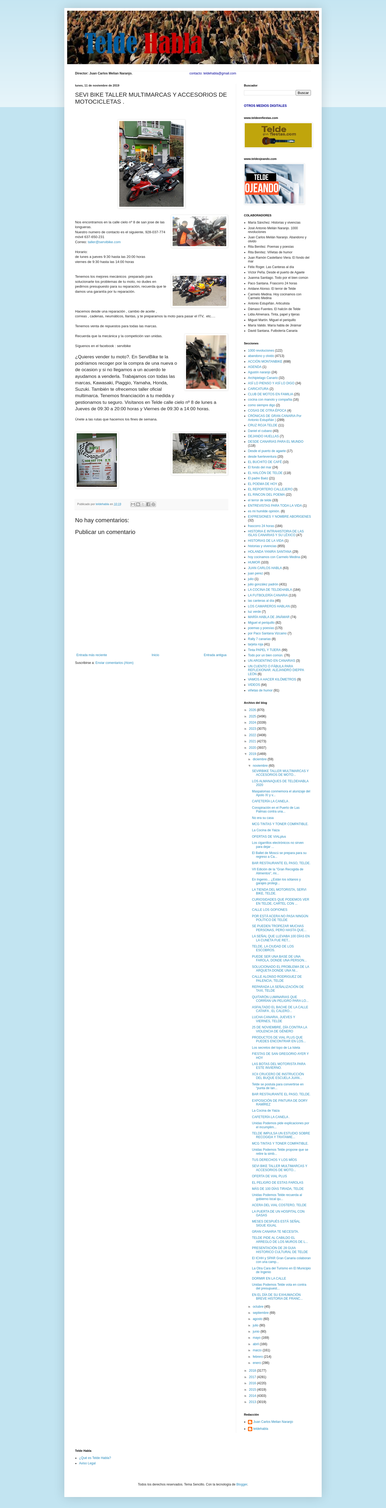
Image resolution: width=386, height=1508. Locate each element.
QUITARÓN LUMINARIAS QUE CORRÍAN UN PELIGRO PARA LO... (280, 999)
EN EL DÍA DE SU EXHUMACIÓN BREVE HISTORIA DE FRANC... (277, 1296)
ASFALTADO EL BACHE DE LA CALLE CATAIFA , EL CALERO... (280, 1009)
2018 (253, 1370)
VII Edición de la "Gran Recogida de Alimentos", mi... (277, 871)
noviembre (261, 766)
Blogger (241, 1484)
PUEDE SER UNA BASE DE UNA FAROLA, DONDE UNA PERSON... (279, 958)
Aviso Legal (87, 1463)
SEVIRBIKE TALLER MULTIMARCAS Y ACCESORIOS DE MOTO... (280, 773)
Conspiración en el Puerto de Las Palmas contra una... (275, 809)
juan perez (255, 573)
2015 (253, 1390)
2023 (253, 729)
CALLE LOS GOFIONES (269, 910)
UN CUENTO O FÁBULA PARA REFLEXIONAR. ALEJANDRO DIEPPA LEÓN (276, 670)
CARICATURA (258, 389)
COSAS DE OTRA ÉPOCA (267, 410)
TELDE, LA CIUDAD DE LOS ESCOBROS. (273, 948)
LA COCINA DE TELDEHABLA (270, 590)
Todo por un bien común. (265, 655)
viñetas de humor (260, 690)
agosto (258, 1319)
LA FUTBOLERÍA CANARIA (268, 595)
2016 (253, 1383)
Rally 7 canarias (259, 639)
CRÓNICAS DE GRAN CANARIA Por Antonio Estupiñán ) (274, 418)
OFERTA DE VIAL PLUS (269, 1176)
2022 (253, 735)
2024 (253, 722)
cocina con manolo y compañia (270, 399)
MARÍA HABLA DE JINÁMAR (269, 617)
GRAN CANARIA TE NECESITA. (275, 1232)
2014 (253, 1396)
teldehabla (260, 1429)
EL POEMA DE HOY (262, 484)
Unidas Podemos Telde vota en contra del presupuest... (279, 1286)
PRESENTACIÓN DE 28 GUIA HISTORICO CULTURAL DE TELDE (280, 1250)
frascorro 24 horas (261, 526)
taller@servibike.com (104, 242)
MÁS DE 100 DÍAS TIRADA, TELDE (278, 1189)
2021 (253, 741)
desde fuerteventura (262, 456)
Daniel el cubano (260, 431)
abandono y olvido (261, 356)
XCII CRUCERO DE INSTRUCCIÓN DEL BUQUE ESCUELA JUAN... (278, 1076)
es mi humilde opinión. (264, 511)
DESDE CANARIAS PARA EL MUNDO (275, 441)
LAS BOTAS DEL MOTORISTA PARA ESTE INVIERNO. (278, 1066)
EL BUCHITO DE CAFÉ (265, 462)
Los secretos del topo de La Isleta (276, 1048)
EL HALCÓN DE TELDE (265, 473)
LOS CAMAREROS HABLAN (269, 606)
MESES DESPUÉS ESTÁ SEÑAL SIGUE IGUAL (276, 1223)
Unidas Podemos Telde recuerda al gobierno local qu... (277, 1197)
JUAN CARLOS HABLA (265, 568)
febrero (258, 1357)
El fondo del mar (259, 467)
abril (256, 1344)
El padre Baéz (258, 478)
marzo (258, 1350)
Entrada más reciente (91, 655)
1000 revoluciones (261, 350)
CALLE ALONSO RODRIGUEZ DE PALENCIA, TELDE (277, 978)
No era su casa (263, 818)
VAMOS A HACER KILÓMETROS (272, 679)
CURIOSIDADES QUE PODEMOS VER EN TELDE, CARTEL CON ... (280, 901)
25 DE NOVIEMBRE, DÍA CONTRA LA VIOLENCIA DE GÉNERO (279, 1029)
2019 (253, 754)
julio (251, 579)
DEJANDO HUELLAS (263, 436)
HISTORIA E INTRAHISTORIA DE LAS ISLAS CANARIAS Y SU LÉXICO (276, 533)
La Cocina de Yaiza (266, 830)
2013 (253, 1402)
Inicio (155, 655)
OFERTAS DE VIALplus (269, 836)
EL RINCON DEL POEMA (266, 495)
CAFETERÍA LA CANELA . (271, 801)
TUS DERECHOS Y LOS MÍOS (274, 1160)
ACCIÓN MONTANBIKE (265, 361)
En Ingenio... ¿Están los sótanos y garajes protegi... (276, 881)
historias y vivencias (262, 546)
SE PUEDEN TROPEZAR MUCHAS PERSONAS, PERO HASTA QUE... (279, 928)
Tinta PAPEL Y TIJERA (264, 650)
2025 (253, 716)
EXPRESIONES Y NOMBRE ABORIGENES (279, 516)
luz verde (254, 612)
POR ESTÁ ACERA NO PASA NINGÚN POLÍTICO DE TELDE (280, 918)
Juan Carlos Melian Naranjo (273, 1422)
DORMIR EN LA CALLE (269, 1278)
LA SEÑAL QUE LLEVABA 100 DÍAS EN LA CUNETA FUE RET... (281, 938)
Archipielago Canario (263, 378)
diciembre (260, 759)
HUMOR (254, 562)
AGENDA (255, 367)
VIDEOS (254, 685)
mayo (257, 1338)
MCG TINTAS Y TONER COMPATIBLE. (280, 824)
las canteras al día (261, 601)
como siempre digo (261, 405)
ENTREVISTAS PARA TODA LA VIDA (275, 505)
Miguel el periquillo (261, 623)
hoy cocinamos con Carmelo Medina (274, 557)
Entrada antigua (215, 655)
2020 (253, 748)
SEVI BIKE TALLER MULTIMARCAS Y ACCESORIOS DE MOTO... (279, 1168)
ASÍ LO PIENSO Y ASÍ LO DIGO (271, 383)
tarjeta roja (255, 644)
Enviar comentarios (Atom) (114, 663)
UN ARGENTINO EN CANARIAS (271, 661)
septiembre (261, 1313)
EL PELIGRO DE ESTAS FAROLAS (277, 1182)
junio (257, 1331)
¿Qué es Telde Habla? (95, 1458)
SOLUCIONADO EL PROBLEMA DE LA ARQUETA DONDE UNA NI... (280, 968)
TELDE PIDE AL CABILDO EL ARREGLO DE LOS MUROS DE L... (280, 1239)
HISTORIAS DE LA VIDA (266, 541)
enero (257, 1363)
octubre (258, 1306)
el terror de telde (259, 500)
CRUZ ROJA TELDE (262, 425)
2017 (253, 1377)
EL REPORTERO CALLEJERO (270, 489)
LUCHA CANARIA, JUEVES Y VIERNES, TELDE (273, 1019)
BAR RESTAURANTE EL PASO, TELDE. (281, 863)
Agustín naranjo (259, 372)
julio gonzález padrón (263, 584)
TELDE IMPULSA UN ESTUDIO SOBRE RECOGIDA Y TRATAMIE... (281, 1135)
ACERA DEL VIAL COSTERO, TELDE (279, 1205)
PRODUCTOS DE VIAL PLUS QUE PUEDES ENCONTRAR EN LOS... (279, 1039)
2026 (253, 710)
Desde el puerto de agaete (267, 451)
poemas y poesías (261, 628)
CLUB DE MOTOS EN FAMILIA (270, 394)
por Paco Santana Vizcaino (267, 633)
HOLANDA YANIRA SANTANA (270, 552)
